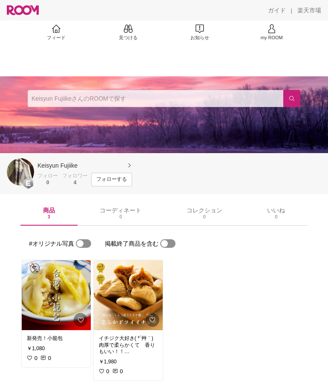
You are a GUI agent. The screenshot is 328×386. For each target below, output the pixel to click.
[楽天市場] (309, 10)
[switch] (83, 243)
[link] (56, 295)
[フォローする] (111, 179)
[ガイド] (277, 10)
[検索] (291, 98)
